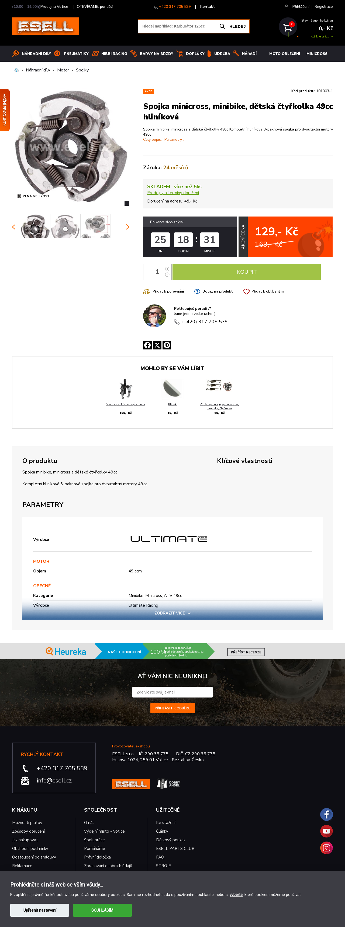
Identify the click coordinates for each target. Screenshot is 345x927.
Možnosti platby (27, 822)
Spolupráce (94, 840)
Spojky (82, 70)
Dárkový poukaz (170, 840)
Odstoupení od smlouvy (34, 857)
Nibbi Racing (114, 53)
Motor (63, 70)
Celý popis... (153, 139)
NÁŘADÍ (249, 53)
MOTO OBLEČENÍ (284, 53)
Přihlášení (300, 6)
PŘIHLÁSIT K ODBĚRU (173, 708)
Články (162, 831)
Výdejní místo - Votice (104, 831)
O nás (89, 822)
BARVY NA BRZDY (156, 53)
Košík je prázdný (322, 37)
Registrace (324, 6)
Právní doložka (97, 857)
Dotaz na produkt (217, 291)
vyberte (236, 894)
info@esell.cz (54, 781)
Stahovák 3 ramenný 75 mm (125, 404)
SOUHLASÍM (102, 910)
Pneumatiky (76, 53)
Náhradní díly (36, 53)
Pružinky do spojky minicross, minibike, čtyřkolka (219, 406)
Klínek (172, 404)
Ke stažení (165, 822)
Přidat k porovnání (168, 291)
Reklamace (22, 865)
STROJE (163, 865)
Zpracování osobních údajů (108, 865)
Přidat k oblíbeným (267, 291)
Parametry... (174, 139)
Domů (16, 70)
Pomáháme (94, 848)
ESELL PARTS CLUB (175, 848)
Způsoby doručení (28, 831)
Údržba (222, 53)
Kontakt (207, 6)
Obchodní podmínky (30, 848)
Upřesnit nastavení (39, 910)
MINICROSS (316, 53)
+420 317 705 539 (175, 6)
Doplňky (195, 53)
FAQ (160, 857)
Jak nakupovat (25, 840)
